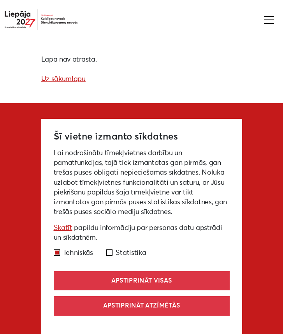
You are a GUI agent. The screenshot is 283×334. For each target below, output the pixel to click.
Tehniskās (78, 252)
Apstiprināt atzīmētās (141, 305)
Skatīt (63, 228)
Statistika (131, 252)
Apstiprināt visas (141, 280)
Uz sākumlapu (63, 79)
